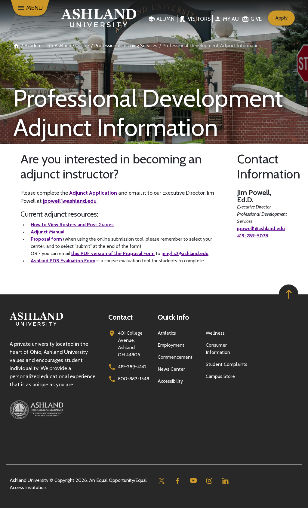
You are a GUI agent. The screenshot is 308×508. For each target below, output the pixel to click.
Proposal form (46, 239)
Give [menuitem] (256, 19)
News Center (171, 369)
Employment (171, 345)
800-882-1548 (133, 379)
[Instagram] (209, 480)
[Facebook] (177, 480)
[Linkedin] (225, 480)
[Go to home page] (96, 18)
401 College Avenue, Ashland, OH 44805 (130, 343)
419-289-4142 (132, 367)
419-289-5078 (252, 236)
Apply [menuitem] (281, 18)
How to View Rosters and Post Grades (72, 224)
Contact (120, 317)
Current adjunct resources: (59, 214)
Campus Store (220, 376)
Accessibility (170, 381)
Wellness (215, 333)
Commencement (175, 357)
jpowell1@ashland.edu (70, 201)
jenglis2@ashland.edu (185, 253)
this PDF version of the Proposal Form (113, 253)
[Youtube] (193, 480)
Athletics (167, 333)
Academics (35, 45)
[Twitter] (161, 480)
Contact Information (262, 166)
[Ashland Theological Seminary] (55, 409)
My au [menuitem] (231, 19)
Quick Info (173, 317)
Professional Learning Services (125, 45)
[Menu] (30, 8)
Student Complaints (226, 364)
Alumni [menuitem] (166, 19)
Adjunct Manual (47, 232)
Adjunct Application (93, 193)
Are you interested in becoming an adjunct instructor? (111, 166)
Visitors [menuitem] (199, 19)
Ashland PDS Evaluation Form (63, 260)
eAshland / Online (70, 45)
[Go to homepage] (36, 326)
